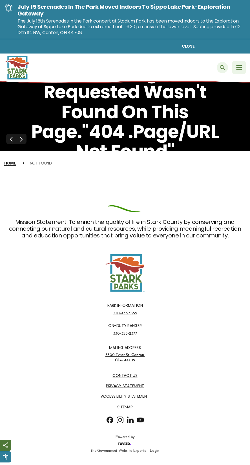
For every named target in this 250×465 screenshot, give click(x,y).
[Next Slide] (21, 139)
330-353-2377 (125, 333)
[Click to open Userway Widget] (5, 456)
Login (154, 450)
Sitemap (124, 407)
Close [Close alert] (188, 46)
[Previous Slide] (11, 139)
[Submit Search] (222, 67)
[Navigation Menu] (239, 67)
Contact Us (124, 375)
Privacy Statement (125, 386)
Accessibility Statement (125, 396)
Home (10, 163)
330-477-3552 (125, 313)
